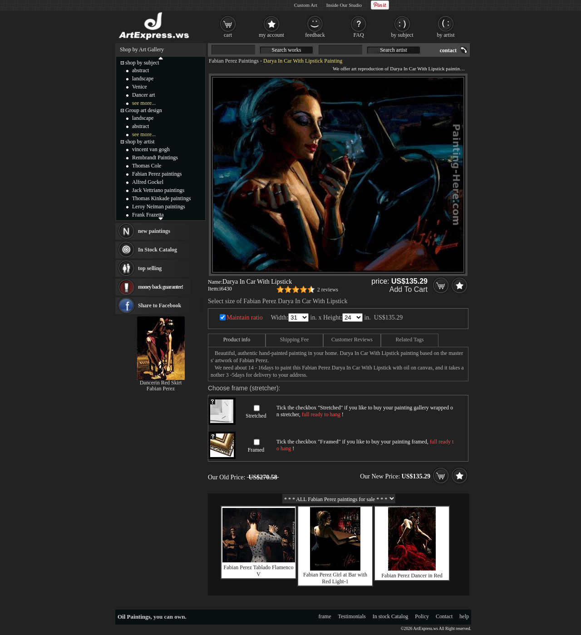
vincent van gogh (151, 149)
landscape (142, 78)
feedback (315, 35)
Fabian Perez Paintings (234, 61)
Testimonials (352, 616)
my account (271, 35)
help (464, 616)
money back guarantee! (160, 287)
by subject (402, 35)
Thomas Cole (146, 165)
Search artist (393, 50)
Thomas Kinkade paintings (161, 198)
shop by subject (142, 62)
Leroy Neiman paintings (158, 206)
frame (325, 616)
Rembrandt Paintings (155, 157)
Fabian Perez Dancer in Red (412, 575)
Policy (422, 616)
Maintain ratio (244, 317)
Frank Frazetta (148, 215)
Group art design (143, 110)
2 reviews (327, 289)
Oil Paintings (134, 616)
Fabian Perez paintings (157, 174)
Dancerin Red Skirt (161, 382)
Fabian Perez (161, 388)
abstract (140, 70)
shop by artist (140, 141)
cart (228, 35)
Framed (256, 450)
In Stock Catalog (157, 249)
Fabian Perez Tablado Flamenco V (259, 570)
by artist (446, 35)
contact (448, 50)
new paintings (154, 231)
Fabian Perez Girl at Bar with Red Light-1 (335, 578)
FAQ (358, 35)
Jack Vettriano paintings (158, 190)
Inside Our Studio (344, 5)
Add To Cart (408, 289)
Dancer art (143, 95)
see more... (144, 103)
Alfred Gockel (147, 182)
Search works (286, 50)
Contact (444, 616)
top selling (150, 268)
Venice (139, 87)
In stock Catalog (391, 616)
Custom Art (305, 5)
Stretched (256, 416)
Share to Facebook (159, 305)
